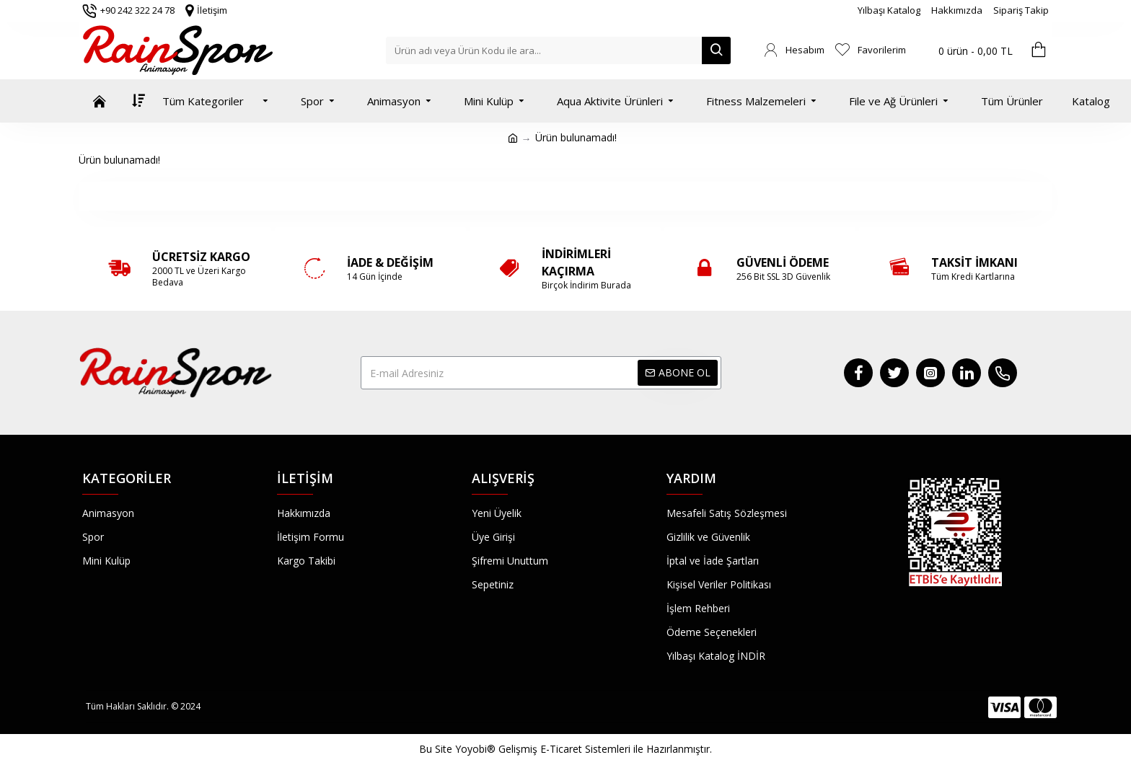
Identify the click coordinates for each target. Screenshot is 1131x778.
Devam (566, 196)
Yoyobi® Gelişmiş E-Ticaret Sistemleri (542, 749)
